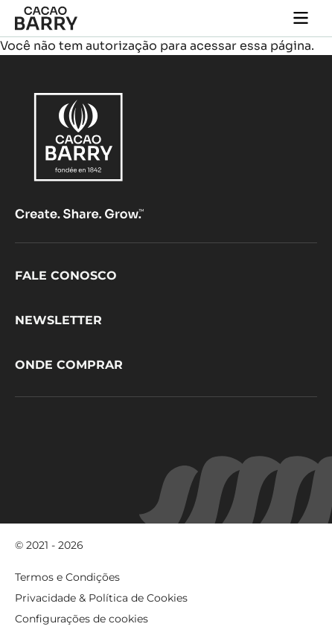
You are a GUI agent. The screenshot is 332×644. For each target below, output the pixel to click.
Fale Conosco (66, 275)
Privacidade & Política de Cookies (101, 598)
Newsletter (58, 320)
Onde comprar (69, 365)
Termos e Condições (67, 577)
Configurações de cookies (81, 618)
